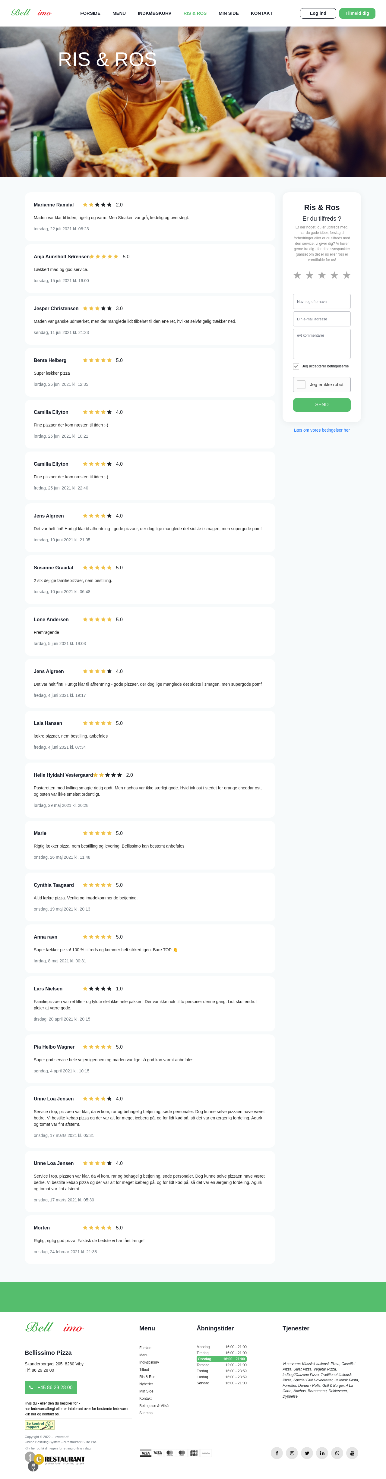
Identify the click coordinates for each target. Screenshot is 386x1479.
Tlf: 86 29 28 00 (39, 1370)
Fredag (222, 1371)
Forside (90, 13)
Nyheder (146, 1384)
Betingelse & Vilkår (154, 1406)
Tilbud (144, 1369)
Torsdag (222, 1365)
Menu (119, 13)
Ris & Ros (195, 13)
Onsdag (221, 1359)
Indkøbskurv (154, 13)
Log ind (318, 13)
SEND (321, 404)
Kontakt (262, 13)
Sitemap (146, 1413)
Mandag (222, 1347)
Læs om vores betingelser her (322, 430)
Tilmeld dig (357, 13)
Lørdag (222, 1377)
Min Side (229, 13)
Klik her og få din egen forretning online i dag (57, 1448)
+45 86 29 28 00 (51, 1387)
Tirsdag (222, 1353)
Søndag (222, 1383)
